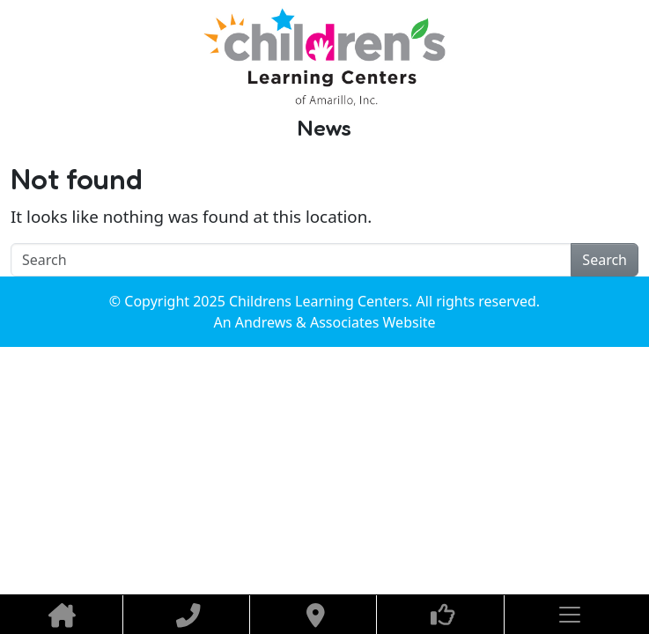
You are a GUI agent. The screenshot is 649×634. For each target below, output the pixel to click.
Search (604, 259)
